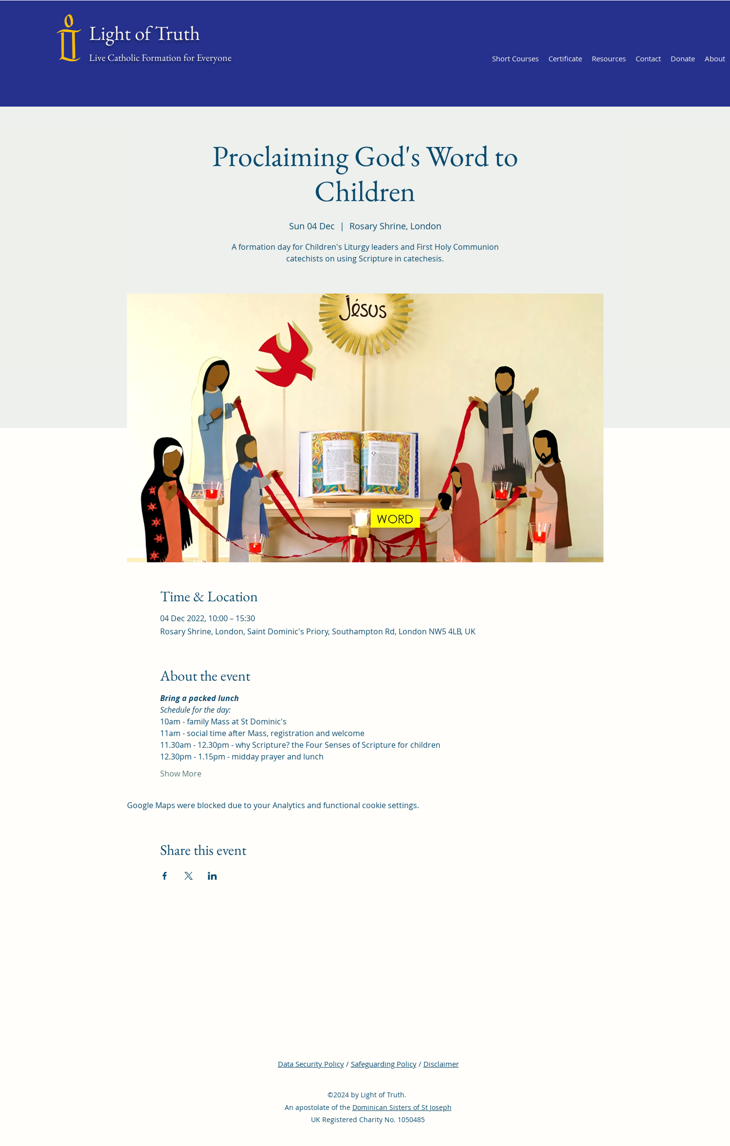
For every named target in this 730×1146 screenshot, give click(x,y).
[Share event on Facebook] (164, 876)
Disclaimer (441, 1064)
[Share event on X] (188, 876)
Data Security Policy (311, 1064)
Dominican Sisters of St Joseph (402, 1107)
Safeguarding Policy (384, 1064)
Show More (180, 773)
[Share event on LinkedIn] (212, 876)
